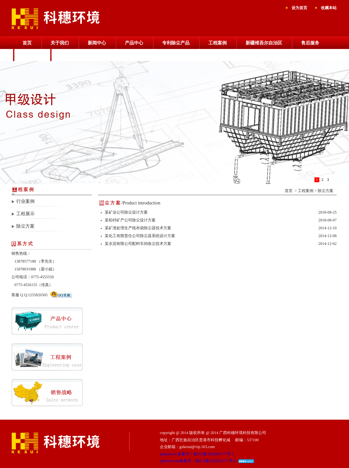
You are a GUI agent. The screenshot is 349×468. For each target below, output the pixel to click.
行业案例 (25, 201)
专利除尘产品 (176, 42)
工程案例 (217, 42)
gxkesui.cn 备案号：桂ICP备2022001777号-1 (197, 454)
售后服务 (310, 42)
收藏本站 (329, 8)
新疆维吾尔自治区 (264, 42)
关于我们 (60, 42)
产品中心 (134, 42)
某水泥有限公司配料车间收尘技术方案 (138, 243)
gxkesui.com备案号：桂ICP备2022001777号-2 (198, 461)
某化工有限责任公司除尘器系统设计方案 (140, 236)
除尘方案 (25, 226)
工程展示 (25, 213)
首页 (27, 42)
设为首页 (299, 8)
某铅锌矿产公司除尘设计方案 (130, 220)
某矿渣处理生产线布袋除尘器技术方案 (138, 228)
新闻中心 (97, 42)
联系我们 (69, 55)
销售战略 (32, 55)
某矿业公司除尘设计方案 (126, 212)
